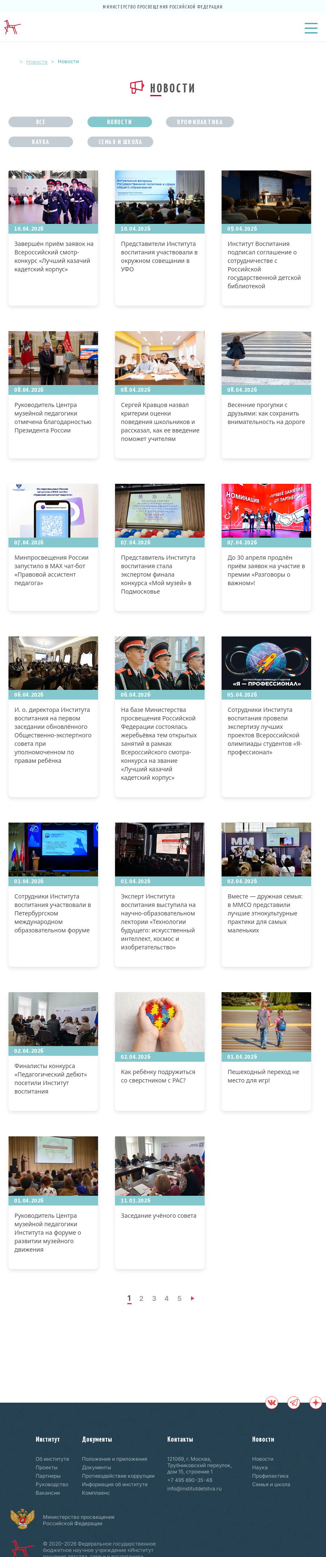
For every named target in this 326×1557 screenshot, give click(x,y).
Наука (41, 141)
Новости (37, 62)
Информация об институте (115, 1484)
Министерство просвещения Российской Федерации (163, 6)
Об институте (52, 1459)
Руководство (52, 1484)
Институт (48, 1438)
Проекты (47, 1467)
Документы (97, 1438)
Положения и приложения (114, 1459)
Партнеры (48, 1476)
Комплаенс (96, 1493)
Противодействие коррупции (118, 1476)
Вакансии (48, 1493)
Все (41, 121)
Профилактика (200, 121)
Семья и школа (120, 141)
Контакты (180, 1438)
